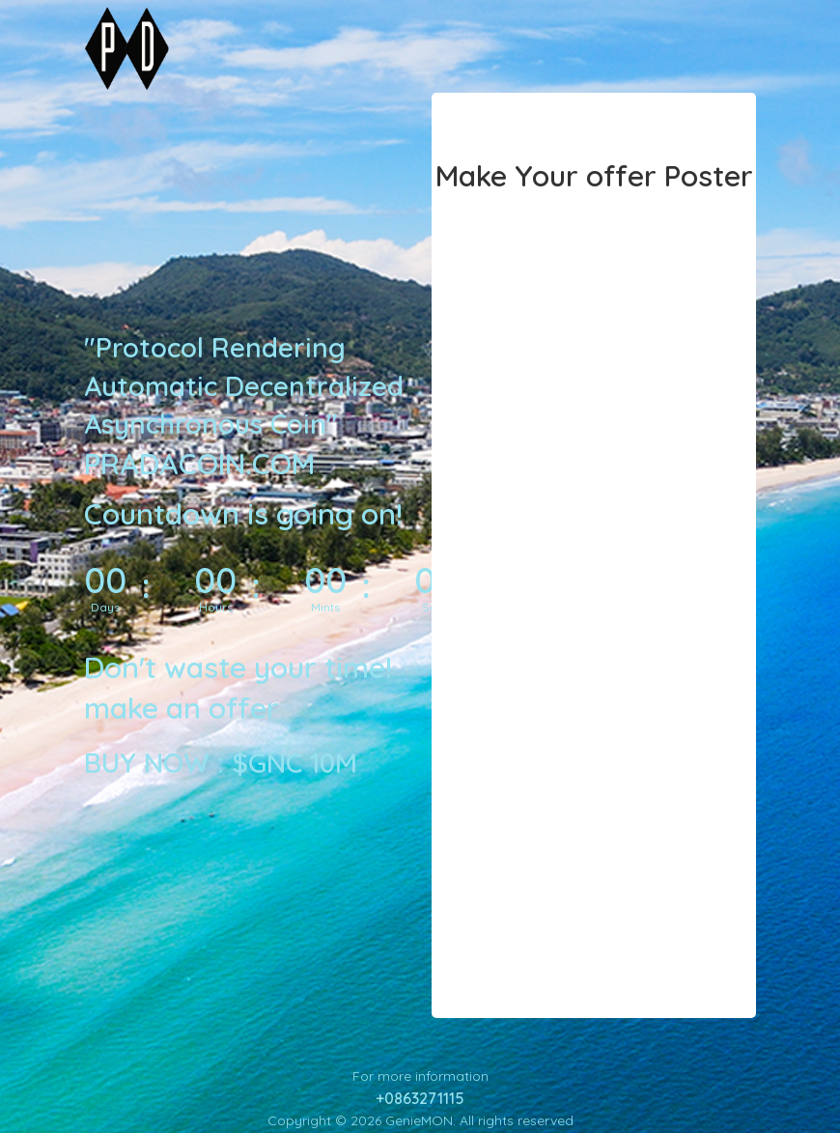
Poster (708, 175)
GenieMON (419, 1120)
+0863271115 (420, 1098)
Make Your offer (546, 175)
